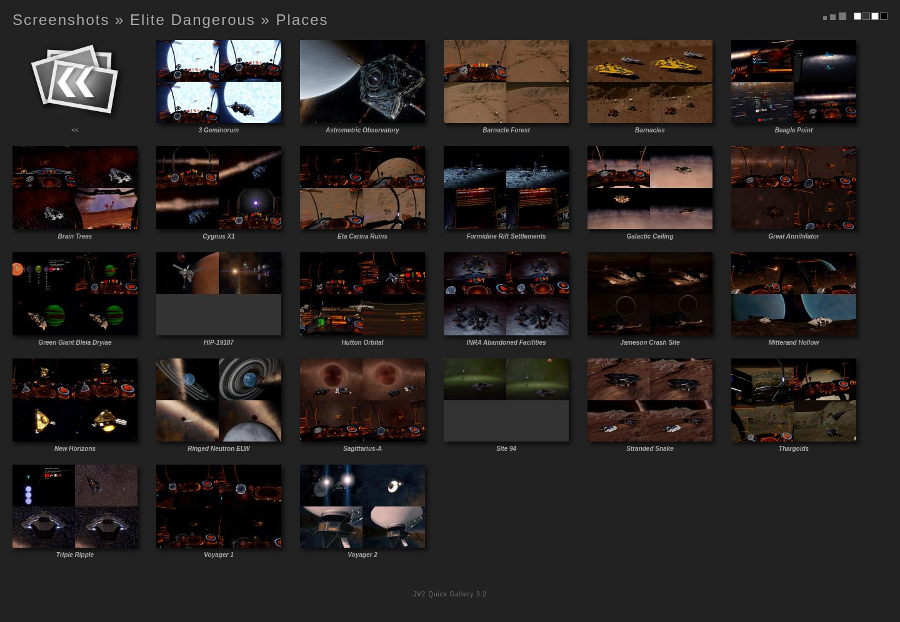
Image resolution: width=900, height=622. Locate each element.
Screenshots (60, 19)
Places (302, 19)
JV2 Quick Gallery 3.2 (450, 594)
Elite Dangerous (193, 19)
